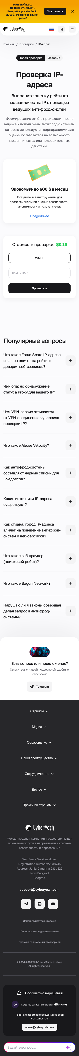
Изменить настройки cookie (39, 920)
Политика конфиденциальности (39, 931)
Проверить (39, 288)
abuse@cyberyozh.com (39, 1027)
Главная (9, 44)
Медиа (39, 727)
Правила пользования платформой (39, 942)
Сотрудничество (39, 774)
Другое (39, 789)
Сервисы (39, 711)
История (54, 58)
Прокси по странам (39, 805)
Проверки (26, 44)
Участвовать (55, 11)
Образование (39, 742)
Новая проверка (31, 58)
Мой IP (39, 258)
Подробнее (39, 216)
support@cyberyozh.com (39, 889)
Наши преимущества (39, 758)
